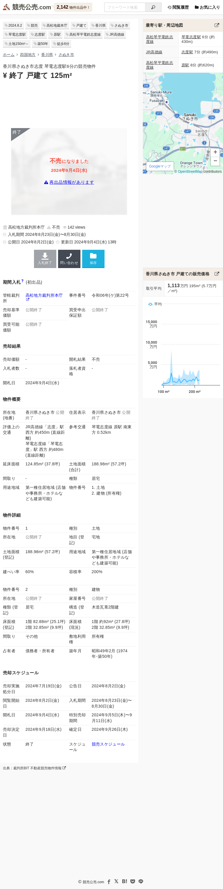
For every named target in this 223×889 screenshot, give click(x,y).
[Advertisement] (69, 103)
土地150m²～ (18, 44)
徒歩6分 (63, 44)
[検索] (153, 7)
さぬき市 (121, 25)
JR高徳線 (116, 34)
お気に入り (207, 7)
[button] (215, 152)
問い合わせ (69, 259)
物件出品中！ (73, 7)
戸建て (81, 25)
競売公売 (25, 7)
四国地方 (27, 54)
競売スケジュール (108, 744)
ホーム (9, 54)
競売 (34, 25)
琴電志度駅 (17, 34)
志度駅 (40, 34)
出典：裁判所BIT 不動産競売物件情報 (34, 768)
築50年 (42, 44)
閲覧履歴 (178, 7)
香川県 (100, 25)
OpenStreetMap (190, 172)
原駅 (57, 34)
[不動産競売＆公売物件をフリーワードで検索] (124, 7)
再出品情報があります (71, 182)
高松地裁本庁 (56, 25)
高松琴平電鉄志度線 (85, 34)
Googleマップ (160, 166)
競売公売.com (93, 882)
